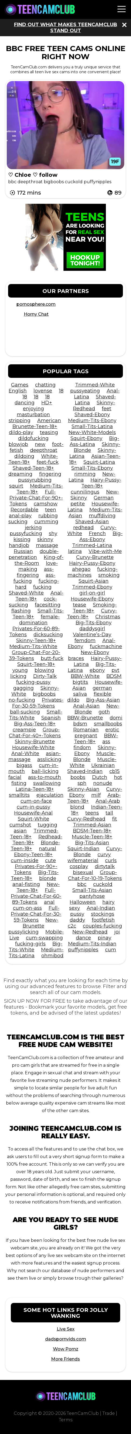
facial (14, 777)
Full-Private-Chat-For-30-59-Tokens (36, 914)
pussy (77, 914)
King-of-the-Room (39, 560)
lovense (42, 391)
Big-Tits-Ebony (94, 623)
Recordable (24, 510)
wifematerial (83, 860)
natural (47, 849)
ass (106, 742)
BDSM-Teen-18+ (92, 831)
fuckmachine (106, 646)
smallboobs (108, 724)
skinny (45, 539)
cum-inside (24, 860)
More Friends (65, 1359)
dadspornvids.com (65, 1339)
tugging (47, 825)
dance (83, 938)
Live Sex (66, 1329)
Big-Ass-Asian (103, 700)
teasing (49, 432)
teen (50, 510)
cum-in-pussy (33, 807)
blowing (44, 670)
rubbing (48, 516)
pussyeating (85, 391)
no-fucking (22, 700)
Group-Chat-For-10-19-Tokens (95, 875)
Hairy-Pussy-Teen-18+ (101, 483)
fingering (50, 474)
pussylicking (23, 932)
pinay (104, 938)
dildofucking (33, 438)
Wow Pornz (65, 1349)
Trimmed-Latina (92, 545)
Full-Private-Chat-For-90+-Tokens (36, 498)
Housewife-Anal (33, 813)
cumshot (20, 825)
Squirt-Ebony (86, 438)
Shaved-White (26, 593)
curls (111, 860)
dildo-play (21, 432)
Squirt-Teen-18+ (36, 664)
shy (53, 533)
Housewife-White (33, 748)
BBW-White (85, 676)
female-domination (39, 620)
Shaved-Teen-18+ (33, 468)
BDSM (114, 676)
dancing (25, 403)
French (97, 533)
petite (77, 504)
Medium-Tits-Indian (92, 944)
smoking (109, 575)
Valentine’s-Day (92, 635)
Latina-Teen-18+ (35, 789)
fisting (18, 783)
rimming (85, 474)
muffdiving (102, 516)
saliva (80, 694)
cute (50, 860)
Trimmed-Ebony (92, 587)
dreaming (20, 474)
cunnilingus (85, 492)
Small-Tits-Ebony (92, 468)
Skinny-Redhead (94, 406)
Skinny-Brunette (35, 742)
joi (117, 932)
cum (110, 950)
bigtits (80, 682)
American (49, 420)
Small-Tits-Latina (92, 426)
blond (77, 807)
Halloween (83, 902)
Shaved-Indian (85, 771)
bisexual (83, 872)
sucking (18, 522)
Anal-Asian (86, 706)
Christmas (107, 617)
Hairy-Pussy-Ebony (92, 563)
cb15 (114, 771)
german (102, 688)
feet (106, 409)
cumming (46, 522)
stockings (102, 914)
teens (92, 813)
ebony (97, 670)
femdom (85, 640)
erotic (112, 730)
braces (76, 658)
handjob (19, 545)
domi (116, 718)
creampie (24, 730)
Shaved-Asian (92, 522)
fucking (42, 587)
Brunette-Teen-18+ (34, 426)
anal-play (20, 516)
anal (49, 902)
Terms (65, 1419)
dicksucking (48, 635)
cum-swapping (44, 938)
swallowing (47, 783)
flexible (102, 694)
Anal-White (25, 753)
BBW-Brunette (85, 718)
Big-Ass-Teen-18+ (35, 724)
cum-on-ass (27, 908)
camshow (46, 504)
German (104, 498)
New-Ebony (95, 652)
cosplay (79, 866)
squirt (16, 486)
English (18, 391)
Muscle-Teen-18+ (92, 837)
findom (82, 748)
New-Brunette (41, 923)
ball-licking (45, 771)
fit (114, 819)
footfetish (103, 920)
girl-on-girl (92, 593)
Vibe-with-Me (105, 551)
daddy (77, 920)
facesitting (48, 605)
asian (20, 831)
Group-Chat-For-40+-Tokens (35, 733)
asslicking (49, 759)
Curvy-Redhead (86, 819)
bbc (81, 884)
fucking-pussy (33, 682)
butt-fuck (52, 658)
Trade (108, 1413)
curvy (104, 855)
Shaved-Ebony (92, 415)
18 (61, 391)
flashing (21, 611)
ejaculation (49, 795)
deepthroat (43, 450)
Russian (23, 551)
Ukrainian (103, 765)
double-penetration (34, 554)
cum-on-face (36, 801)
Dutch (99, 777)
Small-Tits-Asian (92, 890)
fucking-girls (30, 944)
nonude (102, 783)
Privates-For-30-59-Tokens (38, 703)
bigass (24, 765)
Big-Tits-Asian (92, 843)
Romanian (86, 730)
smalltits (19, 795)
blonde (47, 878)
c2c (72, 926)
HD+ (46, 403)
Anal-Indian (101, 908)
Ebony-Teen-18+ (33, 855)
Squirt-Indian (83, 849)
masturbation (33, 415)
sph (82, 783)
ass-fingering (35, 572)
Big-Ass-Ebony (101, 536)
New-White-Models (92, 432)
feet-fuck (48, 462)
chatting (45, 385)
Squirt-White (33, 819)
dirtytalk (105, 866)
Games (19, 385)
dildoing (24, 456)
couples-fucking (102, 926)
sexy (74, 908)
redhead (83, 528)
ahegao (81, 569)
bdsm (80, 724)
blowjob (18, 444)
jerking (33, 528)
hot (118, 777)
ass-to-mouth (44, 777)
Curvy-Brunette (95, 557)
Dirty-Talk (45, 676)
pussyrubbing (35, 480)
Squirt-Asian (94, 581)
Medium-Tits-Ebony (92, 420)
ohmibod (52, 956)
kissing (22, 539)
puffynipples (83, 950)
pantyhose (92, 896)
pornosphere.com (36, 304)
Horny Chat (36, 314)
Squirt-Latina (99, 462)
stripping (20, 420)
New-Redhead (90, 932)
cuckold (102, 884)
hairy (108, 902)
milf (96, 795)
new (40, 444)
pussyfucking (26, 533)
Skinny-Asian (83, 789)
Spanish (51, 718)
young (20, 670)
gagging (23, 688)
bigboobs (44, 694)
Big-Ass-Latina (94, 441)
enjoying (33, 409)
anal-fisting (26, 884)
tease (79, 605)
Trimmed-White (95, 385)
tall (109, 813)
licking (18, 676)
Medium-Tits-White (33, 646)
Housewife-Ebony (92, 599)
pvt (115, 670)
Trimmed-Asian (92, 825)
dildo (73, 700)
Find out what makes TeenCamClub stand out (65, 28)
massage (47, 545)
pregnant (86, 736)
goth (104, 712)
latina (75, 551)
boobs (77, 777)
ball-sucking (25, 712)
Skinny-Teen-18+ (36, 640)
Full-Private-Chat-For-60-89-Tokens (36, 896)
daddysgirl (92, 629)
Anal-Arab (108, 801)
